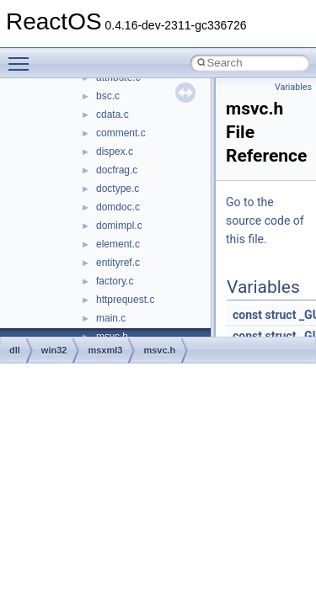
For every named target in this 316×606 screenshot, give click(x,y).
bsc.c (108, 96)
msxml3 (105, 350)
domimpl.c (119, 225)
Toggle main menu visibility (22, 56)
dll (14, 350)
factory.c (114, 281)
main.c (111, 318)
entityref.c (118, 262)
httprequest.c (125, 300)
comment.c (121, 133)
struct (280, 315)
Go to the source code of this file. (265, 220)
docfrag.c (116, 170)
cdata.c (112, 114)
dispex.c (114, 151)
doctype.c (117, 188)
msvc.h (159, 350)
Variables (293, 87)
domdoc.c (118, 207)
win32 (54, 350)
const (247, 315)
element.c (118, 244)
